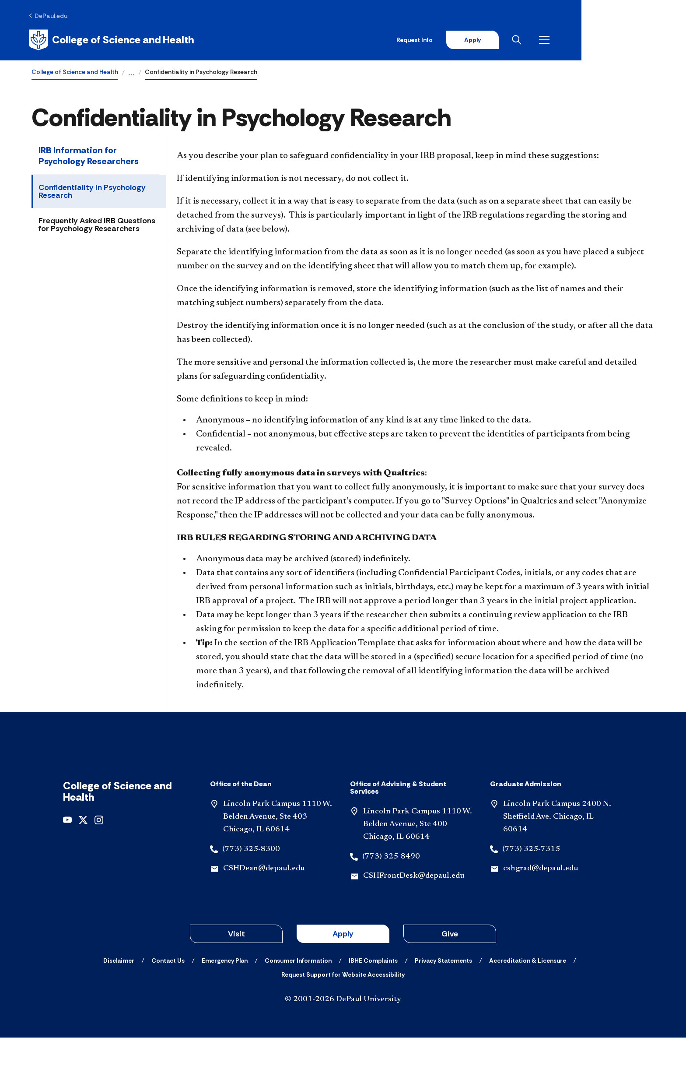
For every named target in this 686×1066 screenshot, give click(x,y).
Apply (573, 40)
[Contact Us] (168, 988)
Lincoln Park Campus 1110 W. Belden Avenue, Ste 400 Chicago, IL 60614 (417, 852)
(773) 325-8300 (251, 877)
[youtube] (67, 847)
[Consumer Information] (298, 988)
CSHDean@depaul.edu (263, 897)
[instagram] (98, 847)
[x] (83, 847)
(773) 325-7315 (531, 877)
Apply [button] (343, 962)
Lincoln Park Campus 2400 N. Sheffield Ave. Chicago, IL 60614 (557, 845)
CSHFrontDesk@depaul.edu (413, 904)
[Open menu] (647, 40)
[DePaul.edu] (51, 16)
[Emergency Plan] (225, 988)
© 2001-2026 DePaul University (343, 1028)
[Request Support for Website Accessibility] (343, 1002)
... (131, 74)
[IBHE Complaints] (373, 988)
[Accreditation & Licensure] (527, 988)
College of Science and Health (75, 73)
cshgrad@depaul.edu (540, 897)
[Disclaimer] (118, 988)
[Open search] (619, 40)
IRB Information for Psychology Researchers (88, 157)
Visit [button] (236, 962)
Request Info (515, 40)
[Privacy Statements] (443, 988)
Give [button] (449, 962)
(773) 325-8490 (391, 885)
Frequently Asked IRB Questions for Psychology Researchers (96, 226)
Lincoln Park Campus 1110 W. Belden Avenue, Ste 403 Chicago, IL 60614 (277, 845)
